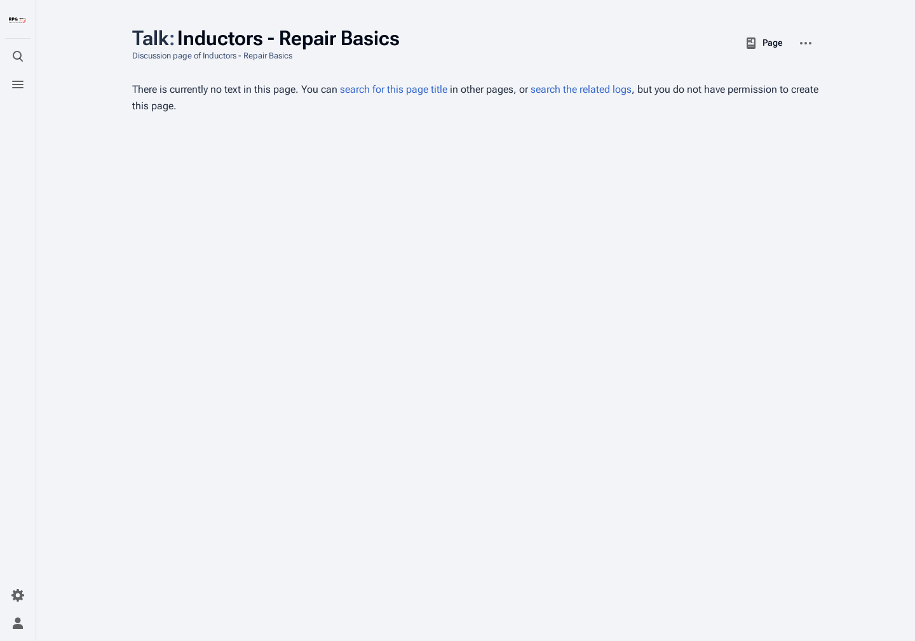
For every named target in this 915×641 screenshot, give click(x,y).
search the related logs (581, 89)
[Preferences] (17, 595)
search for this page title (393, 89)
